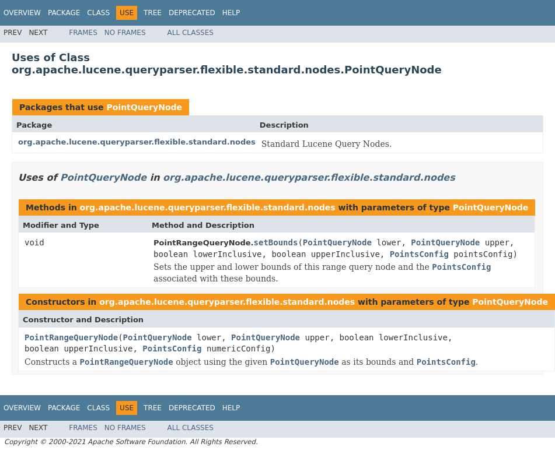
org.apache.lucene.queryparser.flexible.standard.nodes (137, 142)
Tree (153, 13)
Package (64, 13)
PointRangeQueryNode (71, 337)
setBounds (276, 242)
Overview (22, 13)
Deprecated (192, 13)
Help (231, 13)
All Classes (190, 33)
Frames (83, 33)
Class (98, 13)
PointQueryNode (144, 107)
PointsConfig (419, 254)
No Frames (125, 33)
